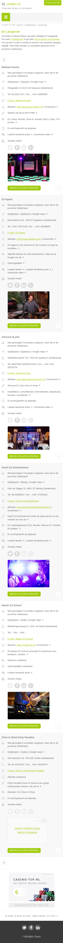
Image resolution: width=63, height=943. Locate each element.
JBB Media (28, 936)
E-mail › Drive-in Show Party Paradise (26, 770)
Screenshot (51, 107)
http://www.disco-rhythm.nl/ (30, 107)
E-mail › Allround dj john (19, 373)
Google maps (39, 82)
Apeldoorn (25, 214)
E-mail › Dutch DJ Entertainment (23, 501)
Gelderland (13, 82)
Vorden (24, 752)
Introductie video (44, 134)
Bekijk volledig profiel (24, 188)
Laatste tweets (16, 269)
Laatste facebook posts (20, 134)
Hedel (23, 620)
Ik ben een (53, 3)
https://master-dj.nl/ (26, 645)
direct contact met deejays (47, 39)
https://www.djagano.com (29, 239)
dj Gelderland (16, 39)
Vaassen (25, 82)
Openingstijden (16, 263)
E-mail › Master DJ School (20, 639)
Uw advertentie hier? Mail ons (31, 905)
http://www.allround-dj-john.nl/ (31, 379)
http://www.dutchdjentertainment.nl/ (34, 507)
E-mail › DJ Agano (16, 232)
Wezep (24, 482)
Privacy (38, 936)
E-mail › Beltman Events (19, 100)
